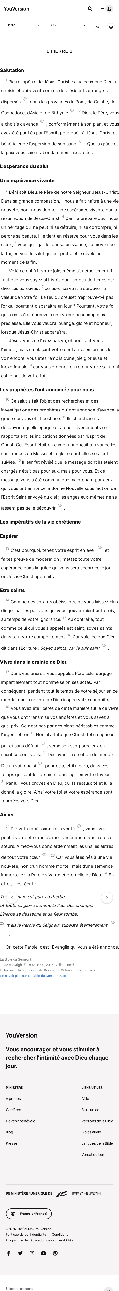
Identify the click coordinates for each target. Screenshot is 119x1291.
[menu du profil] (106, 8)
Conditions (60, 1234)
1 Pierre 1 (23, 25)
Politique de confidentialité (26, 1234)
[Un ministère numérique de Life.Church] (59, 1191)
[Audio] (97, 27)
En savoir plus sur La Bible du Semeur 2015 (33, 976)
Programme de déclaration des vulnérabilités (39, 1240)
